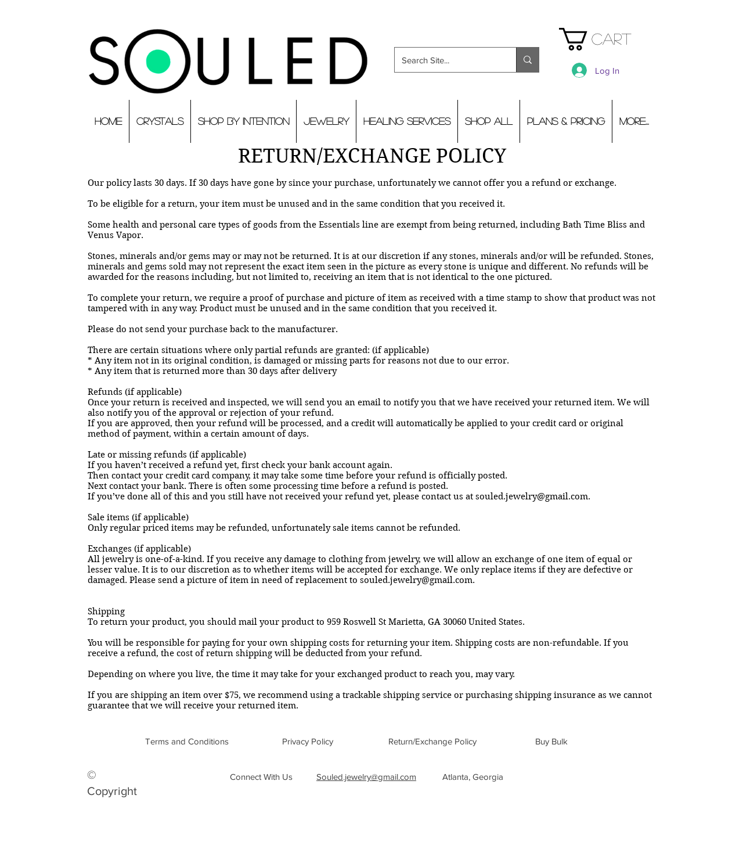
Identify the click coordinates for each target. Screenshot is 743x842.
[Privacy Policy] (307, 741)
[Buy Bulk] (551, 741)
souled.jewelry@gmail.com (531, 496)
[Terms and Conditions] (187, 741)
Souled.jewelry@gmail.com (366, 777)
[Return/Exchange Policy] (432, 741)
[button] (607, 39)
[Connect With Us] (260, 776)
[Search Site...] (447, 60)
